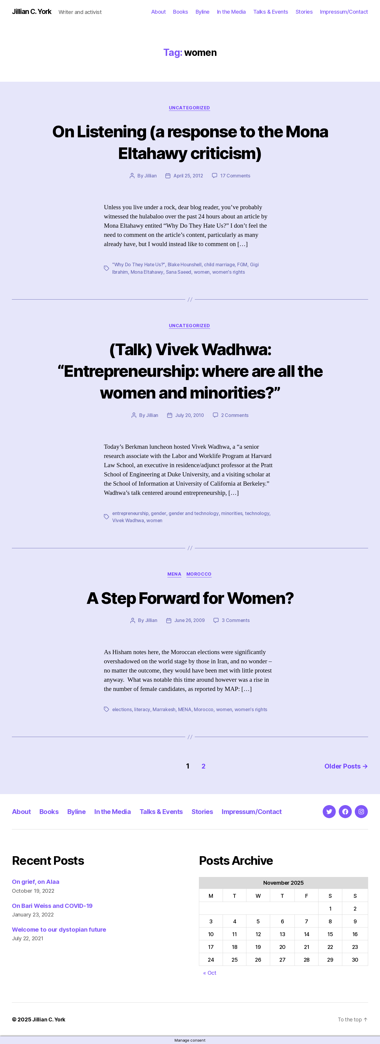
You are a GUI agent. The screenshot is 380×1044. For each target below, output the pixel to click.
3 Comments (236, 622)
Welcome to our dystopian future (61, 929)
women (202, 272)
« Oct (209, 973)
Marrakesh (164, 711)
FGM (244, 265)
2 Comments (235, 416)
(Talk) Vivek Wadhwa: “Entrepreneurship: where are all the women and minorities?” (190, 371)
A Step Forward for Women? (190, 598)
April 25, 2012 (188, 176)
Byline (203, 12)
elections (122, 711)
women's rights (229, 272)
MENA (174, 575)
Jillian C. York (33, 11)
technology (260, 514)
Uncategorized (190, 108)
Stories (304, 12)
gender (160, 514)
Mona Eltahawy (147, 272)
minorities (234, 514)
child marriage (221, 265)
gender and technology (196, 514)
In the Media (231, 12)
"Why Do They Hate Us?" (139, 265)
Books (180, 12)
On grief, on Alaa (36, 882)
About (158, 12)
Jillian (149, 176)
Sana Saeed (179, 272)
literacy (143, 711)
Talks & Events (270, 12)
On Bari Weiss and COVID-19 (54, 905)
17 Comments (236, 176)
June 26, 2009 (189, 622)
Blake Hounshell (186, 265)
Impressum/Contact (344, 12)
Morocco (200, 575)
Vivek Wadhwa (128, 521)
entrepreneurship (131, 514)
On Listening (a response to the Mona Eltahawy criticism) (190, 142)
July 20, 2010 (189, 416)
